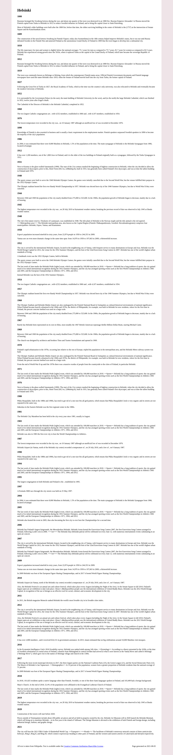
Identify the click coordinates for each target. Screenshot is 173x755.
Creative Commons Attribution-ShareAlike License (83, 746)
